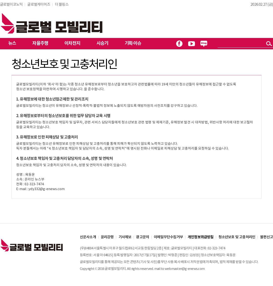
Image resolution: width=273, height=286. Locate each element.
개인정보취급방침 (201, 237)
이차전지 (72, 43)
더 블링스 (61, 5)
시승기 (102, 43)
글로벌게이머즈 (38, 5)
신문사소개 (88, 237)
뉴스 (12, 43)
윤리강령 (107, 237)
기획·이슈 (133, 43)
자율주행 (40, 43)
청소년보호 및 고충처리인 (236, 237)
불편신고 (266, 237)
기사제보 (125, 237)
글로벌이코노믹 (11, 5)
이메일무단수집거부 (168, 237)
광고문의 (142, 237)
